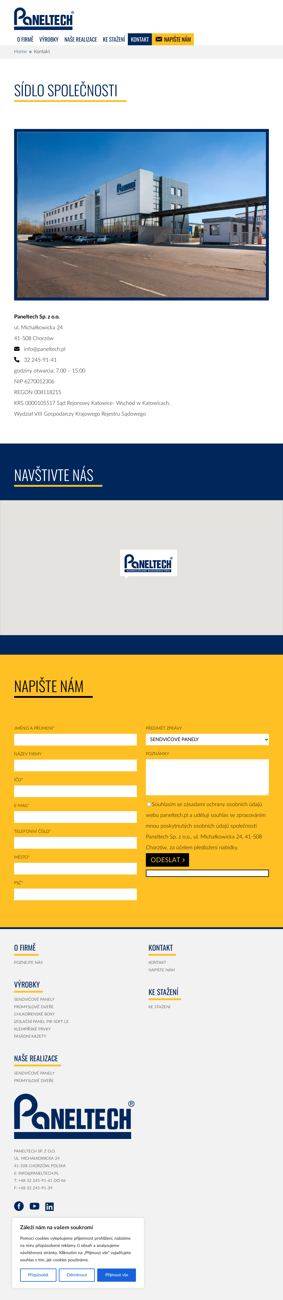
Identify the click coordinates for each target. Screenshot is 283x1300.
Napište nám (177, 39)
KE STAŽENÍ (159, 1007)
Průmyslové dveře (34, 1007)
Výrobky (49, 39)
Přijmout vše (116, 1275)
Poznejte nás (28, 963)
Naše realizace (81, 39)
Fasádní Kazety (30, 1037)
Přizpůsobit (38, 1275)
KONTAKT (140, 39)
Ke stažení (114, 39)
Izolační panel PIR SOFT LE (41, 1022)
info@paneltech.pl (44, 349)
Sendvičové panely (34, 1000)
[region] (78, 1253)
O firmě (25, 39)
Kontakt (157, 963)
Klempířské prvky (32, 1029)
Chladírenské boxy (34, 1014)
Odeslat (168, 860)
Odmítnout (77, 1275)
